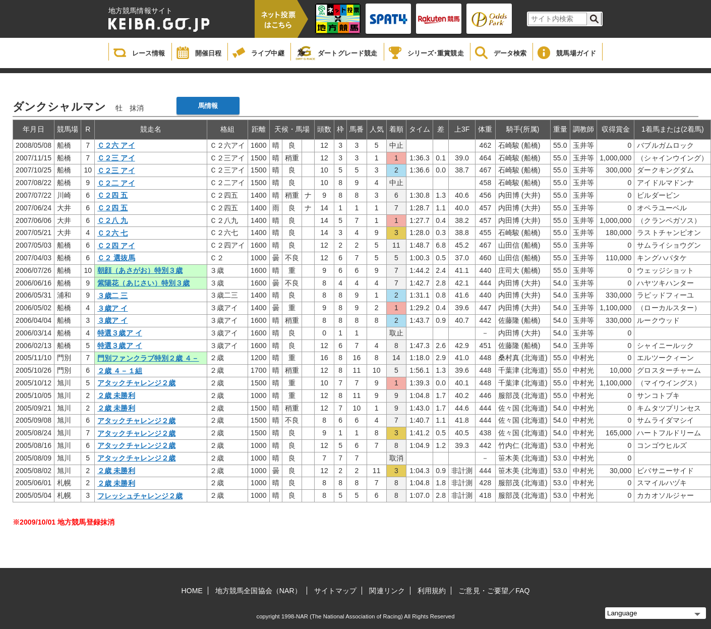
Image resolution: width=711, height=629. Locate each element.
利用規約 (432, 591)
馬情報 (208, 105)
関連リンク (387, 591)
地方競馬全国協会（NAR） (258, 591)
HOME (192, 591)
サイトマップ (335, 591)
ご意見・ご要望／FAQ (493, 591)
